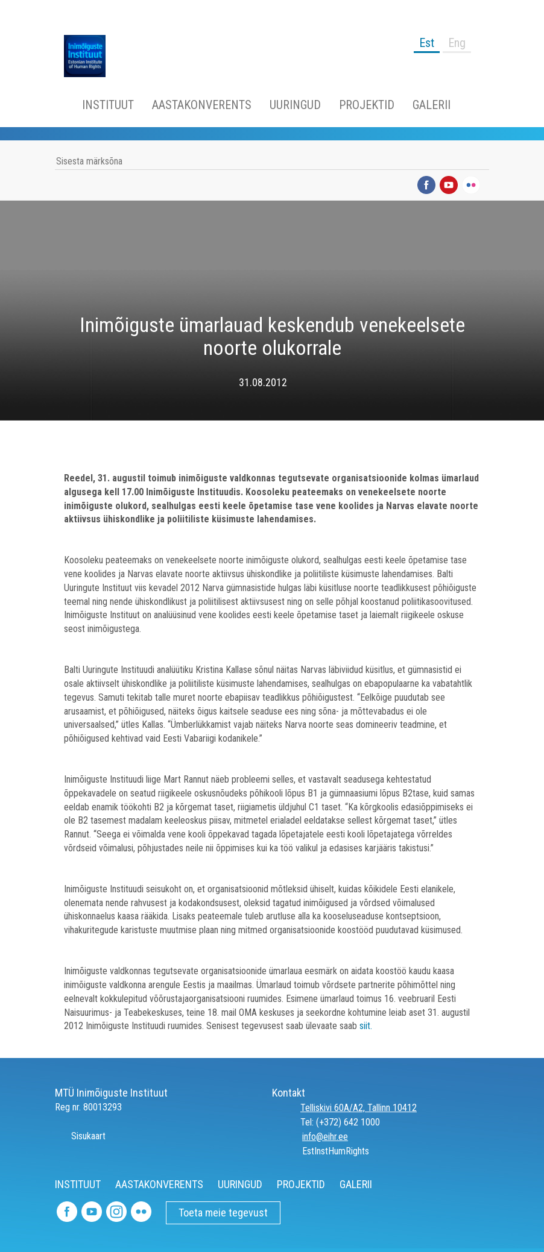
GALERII (432, 105)
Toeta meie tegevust (223, 1212)
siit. (365, 1025)
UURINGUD (295, 105)
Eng (457, 43)
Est (426, 43)
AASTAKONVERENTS (201, 105)
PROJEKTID (366, 105)
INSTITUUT (108, 105)
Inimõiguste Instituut (91, 56)
